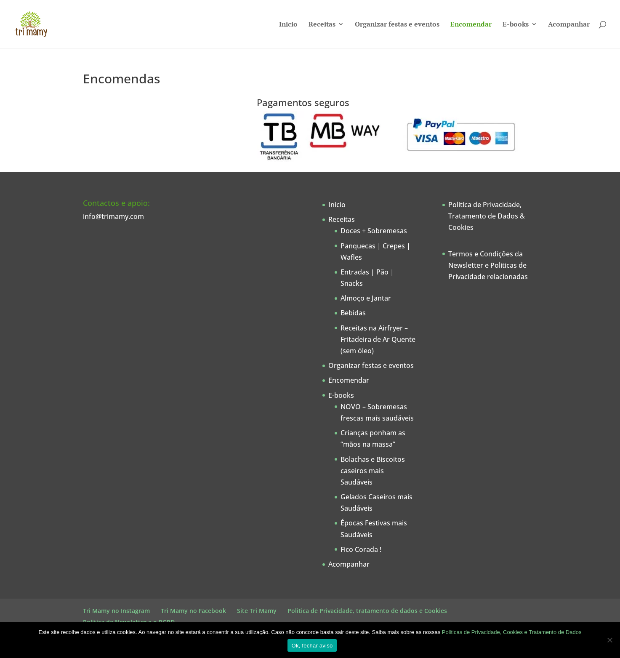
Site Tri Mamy (257, 611)
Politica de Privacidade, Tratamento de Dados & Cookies (486, 216)
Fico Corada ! (361, 549)
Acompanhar (569, 25)
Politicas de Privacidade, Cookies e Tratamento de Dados (512, 632)
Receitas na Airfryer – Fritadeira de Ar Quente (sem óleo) (378, 339)
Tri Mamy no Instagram (116, 611)
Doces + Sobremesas (374, 230)
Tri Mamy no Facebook (193, 611)
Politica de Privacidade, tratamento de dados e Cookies (367, 611)
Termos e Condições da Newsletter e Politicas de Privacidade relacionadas (488, 265)
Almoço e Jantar (366, 298)
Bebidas (353, 312)
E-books (516, 25)
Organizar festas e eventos (397, 25)
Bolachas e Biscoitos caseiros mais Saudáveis (373, 471)
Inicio (288, 25)
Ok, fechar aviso (312, 645)
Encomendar (471, 25)
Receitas (322, 25)
